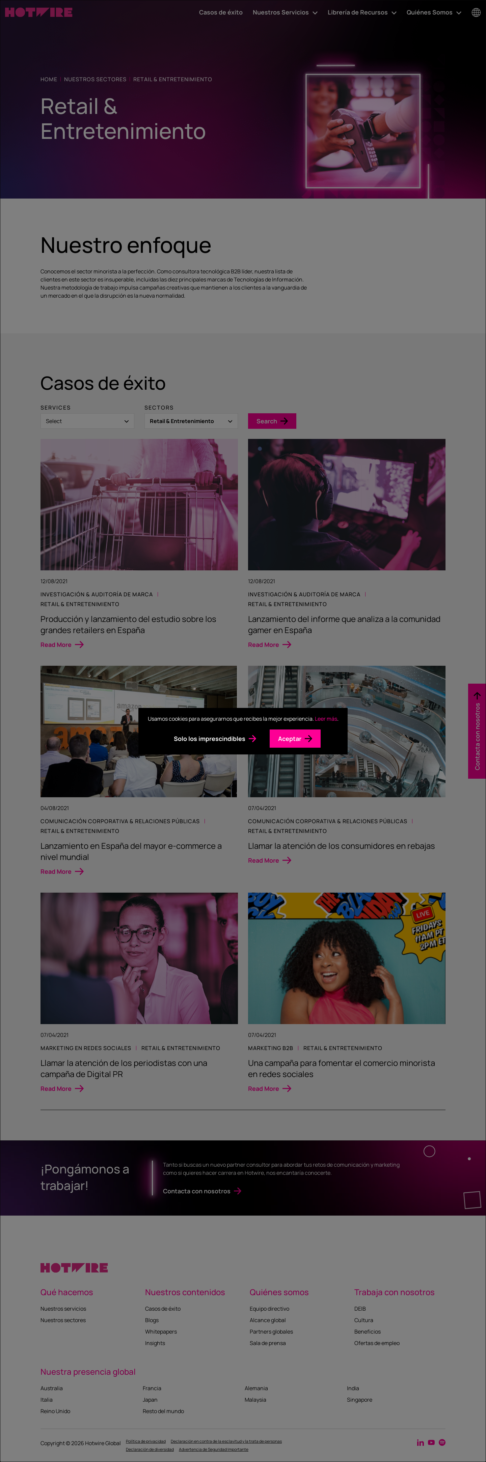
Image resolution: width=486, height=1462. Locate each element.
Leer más (326, 718)
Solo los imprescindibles (209, 739)
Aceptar (289, 739)
